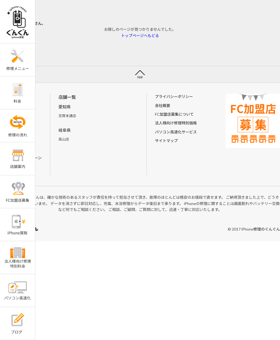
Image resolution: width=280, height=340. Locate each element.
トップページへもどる (140, 35)
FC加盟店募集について (174, 114)
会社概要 (162, 105)
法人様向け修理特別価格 (176, 123)
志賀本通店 (67, 116)
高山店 (63, 139)
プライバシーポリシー (174, 96)
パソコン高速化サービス (176, 132)
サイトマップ (166, 140)
